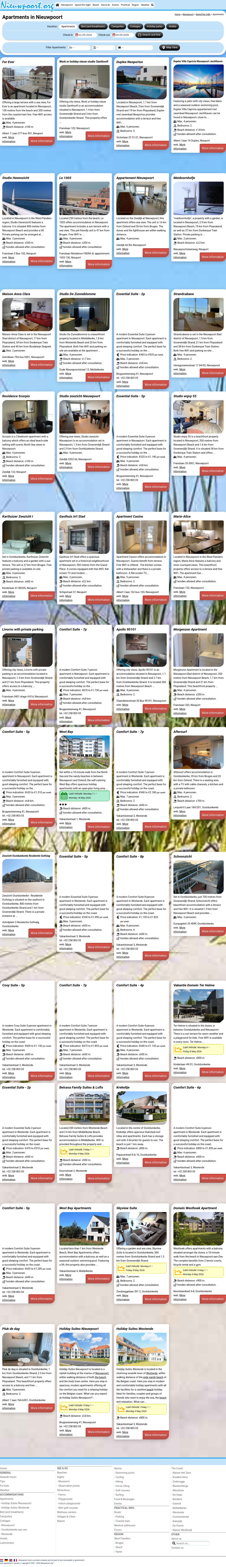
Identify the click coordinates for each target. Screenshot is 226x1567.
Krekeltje (122, 1087)
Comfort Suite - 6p (187, 1087)
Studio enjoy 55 (184, 396)
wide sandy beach (153, 1377)
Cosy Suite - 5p (13, 985)
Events (115, 5)
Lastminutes (7, 1542)
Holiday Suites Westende (134, 1329)
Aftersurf (180, 732)
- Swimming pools (124, 1472)
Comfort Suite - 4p (130, 985)
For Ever (8, 62)
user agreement (6, 1563)
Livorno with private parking (22, 629)
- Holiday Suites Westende (14, 1507)
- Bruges (118, 1542)
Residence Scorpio (16, 396)
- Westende (6, 1534)
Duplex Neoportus (129, 62)
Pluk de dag (11, 1329)
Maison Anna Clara (16, 294)
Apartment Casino (129, 516)
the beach (100, 1377)
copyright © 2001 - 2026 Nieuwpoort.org (37, 1563)
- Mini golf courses (67, 1507)
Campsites (117, 26)
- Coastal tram (122, 1521)
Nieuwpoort (67, 5)
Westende (151, 1373)
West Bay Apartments (75, 1208)
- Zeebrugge (178, 1481)
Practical (125, 5)
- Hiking (118, 1481)
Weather (145, 5)
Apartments (68, 26)
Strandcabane (183, 294)
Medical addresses (125, 1525)
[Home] (57, 5)
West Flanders (122, 1538)
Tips (2, 1481)
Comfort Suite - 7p (73, 629)
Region (135, 5)
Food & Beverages (124, 1499)
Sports (118, 1468)
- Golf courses (122, 1490)
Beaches (62, 1472)
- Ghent (118, 1547)
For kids (4, 1485)
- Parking (119, 1516)
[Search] (152, 5)
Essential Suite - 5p (130, 396)
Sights (60, 1477)
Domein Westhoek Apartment (195, 1208)
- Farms (61, 1494)
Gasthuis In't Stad (72, 516)
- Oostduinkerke (180, 1516)
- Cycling (119, 1477)
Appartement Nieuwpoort (135, 178)
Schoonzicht (182, 856)
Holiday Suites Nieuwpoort (79, 1329)
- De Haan (176, 1494)
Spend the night (83, 5)
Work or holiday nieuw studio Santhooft (83, 61)
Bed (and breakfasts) (93, 26)
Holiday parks (154, 26)
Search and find (149, 34)
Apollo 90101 (126, 629)
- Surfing (119, 1494)
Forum (117, 1529)
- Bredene (176, 1499)
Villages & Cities (66, 1516)
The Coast (177, 1468)
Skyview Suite (126, 1208)
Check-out (104, 34)
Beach (96, 5)
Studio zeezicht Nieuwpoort (79, 396)
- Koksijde (176, 1521)
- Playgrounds (65, 1499)
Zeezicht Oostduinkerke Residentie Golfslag (26, 855)
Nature (61, 1521)
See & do (105, 5)
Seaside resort (8, 1477)
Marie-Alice (182, 516)
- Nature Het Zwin (181, 1472)
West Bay (66, 732)
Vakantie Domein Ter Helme (194, 985)
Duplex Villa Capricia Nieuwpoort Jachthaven (197, 61)
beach (150, 1389)
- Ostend (176, 1503)
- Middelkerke (178, 1508)
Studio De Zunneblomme (77, 294)
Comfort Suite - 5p (16, 732)
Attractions (63, 1490)
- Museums (63, 1481)
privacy (17, 1563)
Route (117, 1512)
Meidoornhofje (184, 178)
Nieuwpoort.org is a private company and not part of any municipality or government (51, 1560)
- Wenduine (177, 1490)
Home (3, 1468)
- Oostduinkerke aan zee (13, 1529)
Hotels (172, 26)
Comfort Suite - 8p (130, 856)
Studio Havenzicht (15, 178)
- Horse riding (121, 1486)
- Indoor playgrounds (68, 1503)
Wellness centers (66, 1512)
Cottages (135, 26)
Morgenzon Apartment (190, 629)
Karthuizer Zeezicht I (17, 516)
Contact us (177, 1547)
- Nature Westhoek (181, 1530)
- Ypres (118, 1551)
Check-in (68, 34)
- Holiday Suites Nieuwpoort (15, 1503)
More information (41, 141)
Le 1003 (65, 178)
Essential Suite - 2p (130, 294)
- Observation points (68, 1485)
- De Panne (177, 1525)
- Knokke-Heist (179, 1477)
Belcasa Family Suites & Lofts (81, 1087)
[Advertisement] (106, 163)
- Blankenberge (179, 1486)
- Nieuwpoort (7, 1525)
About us (176, 1538)
